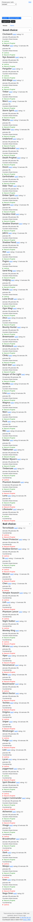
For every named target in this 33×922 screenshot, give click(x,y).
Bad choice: (9, 523)
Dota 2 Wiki (27, 920)
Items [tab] (12, 26)
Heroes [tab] (5, 26)
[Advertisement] (16, 10)
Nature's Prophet (9, 43)
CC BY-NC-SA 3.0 (25, 918)
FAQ (30, 2)
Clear (13, 21)
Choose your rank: (8, 2)
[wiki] (14, 34)
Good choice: (10, 30)
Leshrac (6, 41)
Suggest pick (6, 21)
